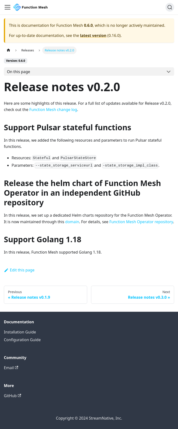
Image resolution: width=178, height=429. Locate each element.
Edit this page (19, 270)
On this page (18, 71)
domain (72, 221)
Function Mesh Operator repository (141, 221)
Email (11, 367)
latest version (93, 35)
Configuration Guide (22, 339)
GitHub (12, 395)
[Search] (169, 7)
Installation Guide (20, 332)
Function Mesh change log (53, 109)
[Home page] (8, 50)
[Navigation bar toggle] (7, 7)
